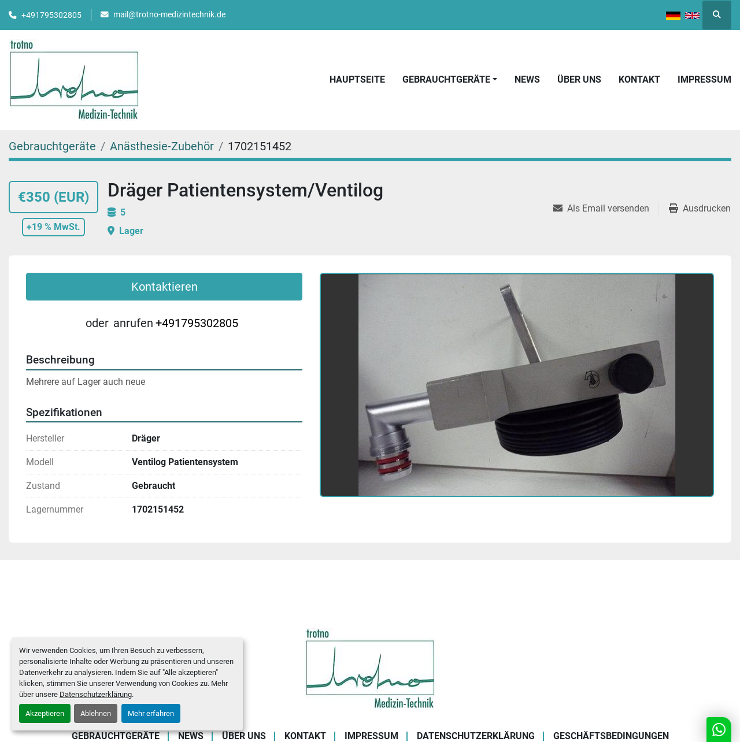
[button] (449, 80)
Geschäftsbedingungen (611, 735)
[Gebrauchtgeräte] (52, 146)
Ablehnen (95, 713)
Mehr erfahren (151, 713)
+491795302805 (51, 15)
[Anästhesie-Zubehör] (162, 146)
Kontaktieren (164, 287)
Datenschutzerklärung (96, 694)
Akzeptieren (44, 713)
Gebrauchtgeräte (446, 79)
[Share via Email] (606, 208)
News (527, 79)
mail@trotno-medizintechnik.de (169, 14)
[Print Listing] (699, 208)
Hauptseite (357, 79)
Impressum (704, 79)
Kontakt (639, 79)
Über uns (579, 79)
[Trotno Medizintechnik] (370, 668)
